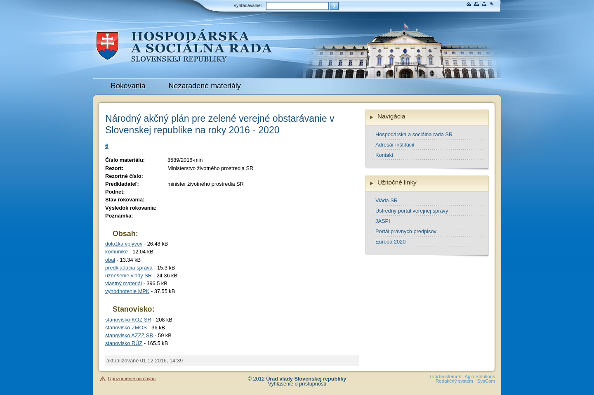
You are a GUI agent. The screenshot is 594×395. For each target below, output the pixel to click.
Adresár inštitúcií (395, 145)
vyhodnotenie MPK (127, 291)
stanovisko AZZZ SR (129, 335)
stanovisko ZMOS (126, 327)
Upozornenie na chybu (132, 378)
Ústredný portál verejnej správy (411, 211)
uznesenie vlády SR (128, 275)
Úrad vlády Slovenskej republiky (306, 379)
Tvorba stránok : (446, 376)
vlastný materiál (123, 283)
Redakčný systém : (456, 380)
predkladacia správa (129, 268)
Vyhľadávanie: (247, 5)
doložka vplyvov (123, 244)
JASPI (382, 221)
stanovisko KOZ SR (128, 320)
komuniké (116, 251)
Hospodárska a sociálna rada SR (414, 134)
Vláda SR (386, 200)
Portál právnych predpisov (405, 231)
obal (110, 260)
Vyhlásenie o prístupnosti (297, 384)
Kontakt (384, 155)
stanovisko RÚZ (123, 343)
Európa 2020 (390, 242)
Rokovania (128, 86)
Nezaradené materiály (205, 86)
